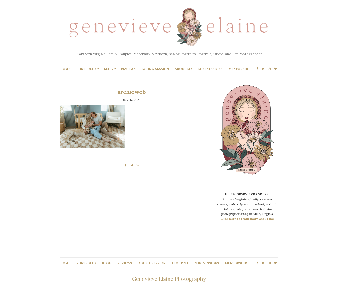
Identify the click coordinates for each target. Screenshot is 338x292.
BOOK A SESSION (155, 69)
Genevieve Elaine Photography (169, 279)
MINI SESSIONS (210, 69)
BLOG (108, 69)
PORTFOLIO (86, 69)
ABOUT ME (183, 69)
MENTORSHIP (239, 69)
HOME (65, 69)
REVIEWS (128, 69)
